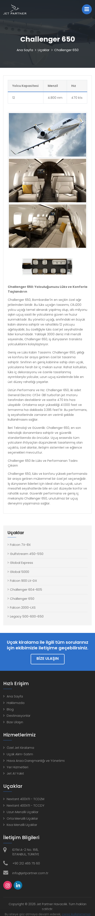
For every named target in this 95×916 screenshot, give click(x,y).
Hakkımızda (15, 702)
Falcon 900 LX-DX (23, 580)
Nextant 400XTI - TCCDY (25, 805)
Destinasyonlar (18, 715)
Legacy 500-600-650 (27, 616)
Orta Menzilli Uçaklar (22, 818)
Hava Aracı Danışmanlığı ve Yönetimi (36, 760)
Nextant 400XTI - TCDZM (25, 799)
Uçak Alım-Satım (20, 754)
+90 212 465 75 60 (26, 863)
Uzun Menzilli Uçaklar (22, 812)
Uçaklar (43, 50)
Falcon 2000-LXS (23, 607)
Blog (10, 709)
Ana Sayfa (25, 50)
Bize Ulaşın (47, 658)
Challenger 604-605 (26, 589)
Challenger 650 (22, 598)
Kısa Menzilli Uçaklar (22, 824)
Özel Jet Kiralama (20, 747)
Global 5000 (19, 571)
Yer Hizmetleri (17, 767)
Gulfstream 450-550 (26, 553)
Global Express (21, 562)
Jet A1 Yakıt (15, 773)
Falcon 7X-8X (20, 544)
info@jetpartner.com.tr (30, 873)
